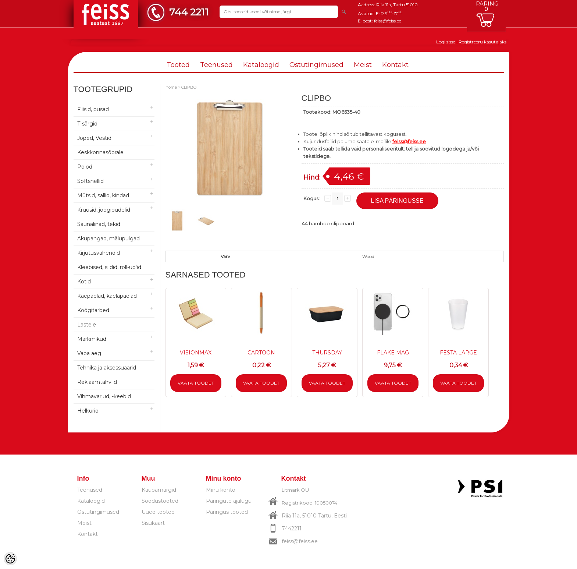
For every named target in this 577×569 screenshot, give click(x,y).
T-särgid (87, 123)
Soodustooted (160, 501)
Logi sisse (445, 42)
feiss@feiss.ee (387, 21)
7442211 (292, 528)
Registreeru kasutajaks (482, 42)
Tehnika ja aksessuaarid (106, 367)
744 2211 (189, 12)
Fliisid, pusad (93, 109)
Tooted (178, 65)
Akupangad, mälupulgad (108, 238)
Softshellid (90, 181)
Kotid (84, 281)
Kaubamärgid (159, 490)
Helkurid (88, 410)
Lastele (86, 324)
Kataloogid (261, 65)
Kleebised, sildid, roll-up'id (109, 267)
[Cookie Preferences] (10, 558)
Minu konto (220, 490)
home (171, 87)
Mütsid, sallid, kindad (103, 195)
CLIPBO (188, 87)
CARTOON (261, 352)
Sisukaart (153, 523)
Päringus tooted (227, 512)
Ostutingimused (316, 65)
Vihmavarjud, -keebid (104, 396)
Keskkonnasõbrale (100, 152)
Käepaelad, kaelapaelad (107, 296)
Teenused (216, 65)
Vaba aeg (89, 353)
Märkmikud (91, 339)
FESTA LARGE (458, 352)
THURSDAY (327, 352)
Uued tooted (158, 512)
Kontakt (395, 65)
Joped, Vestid (94, 138)
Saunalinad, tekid (98, 224)
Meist (363, 65)
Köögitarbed (93, 310)
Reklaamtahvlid (97, 382)
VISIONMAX (195, 352)
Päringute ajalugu (229, 501)
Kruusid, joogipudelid (103, 209)
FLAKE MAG (393, 352)
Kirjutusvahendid (98, 253)
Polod (84, 166)
